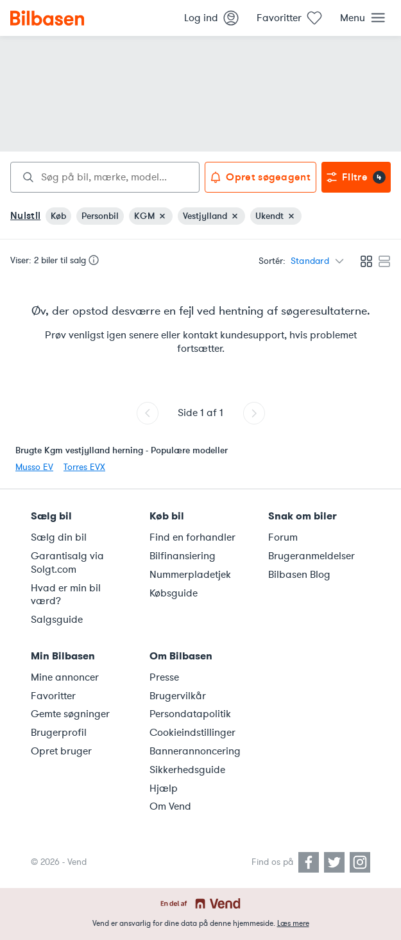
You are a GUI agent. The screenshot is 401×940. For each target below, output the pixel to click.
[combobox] (105, 177)
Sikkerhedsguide (187, 770)
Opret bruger (61, 751)
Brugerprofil (59, 733)
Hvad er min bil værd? (66, 595)
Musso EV (34, 467)
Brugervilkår (177, 696)
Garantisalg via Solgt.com (67, 563)
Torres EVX (84, 467)
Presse (164, 677)
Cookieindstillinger (192, 733)
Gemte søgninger (70, 714)
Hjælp (163, 788)
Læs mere (293, 923)
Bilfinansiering (182, 556)
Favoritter (53, 696)
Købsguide (173, 593)
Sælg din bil (59, 537)
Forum (283, 537)
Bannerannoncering (195, 751)
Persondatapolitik (190, 714)
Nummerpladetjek (190, 575)
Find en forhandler (192, 537)
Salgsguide (57, 620)
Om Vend (170, 806)
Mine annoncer (65, 677)
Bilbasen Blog (299, 575)
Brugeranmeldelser (311, 556)
